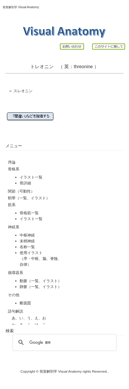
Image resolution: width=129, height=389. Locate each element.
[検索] (63, 342)
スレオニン (23, 91)
